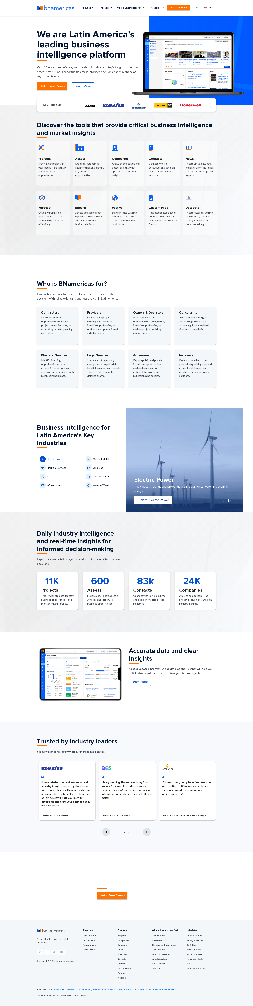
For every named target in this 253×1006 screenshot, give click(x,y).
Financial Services (53, 468)
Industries (156, 8)
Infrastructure (51, 485)
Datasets (122, 973)
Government (158, 964)
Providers (157, 940)
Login (196, 8)
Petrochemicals (98, 477)
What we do (89, 936)
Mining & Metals (98, 459)
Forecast (122, 954)
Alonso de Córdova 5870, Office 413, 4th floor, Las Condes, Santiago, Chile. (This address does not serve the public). (114, 990)
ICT (45, 477)
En (207, 7)
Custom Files (124, 968)
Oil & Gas (94, 468)
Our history (89, 940)
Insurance (157, 968)
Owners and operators (164, 945)
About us (87, 8)
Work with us (89, 950)
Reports (121, 959)
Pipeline (121, 978)
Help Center (79, 996)
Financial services (161, 954)
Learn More (83, 86)
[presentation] (223, 501)
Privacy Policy (64, 996)
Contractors (158, 936)
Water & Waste (98, 485)
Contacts (122, 945)
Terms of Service (46, 996)
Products (104, 8)
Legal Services (159, 959)
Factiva (121, 964)
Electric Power (51, 459)
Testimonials (89, 945)
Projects (121, 936)
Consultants (158, 950)
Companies (123, 940)
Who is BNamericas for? (129, 8)
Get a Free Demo (178, 8)
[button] (124, 832)
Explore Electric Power (153, 500)
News (120, 950)
